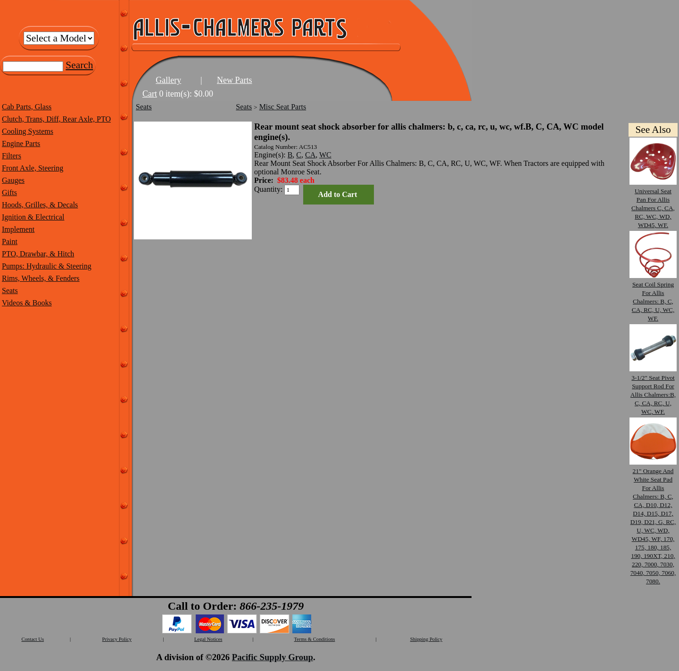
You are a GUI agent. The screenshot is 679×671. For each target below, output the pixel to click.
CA (310, 155)
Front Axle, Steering (32, 168)
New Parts (234, 80)
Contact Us (32, 639)
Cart (149, 93)
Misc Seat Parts (282, 107)
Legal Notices (208, 639)
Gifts (9, 192)
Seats (10, 290)
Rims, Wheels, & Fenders (41, 278)
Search (79, 65)
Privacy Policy (117, 639)
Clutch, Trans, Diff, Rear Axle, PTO (56, 119)
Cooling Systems (27, 131)
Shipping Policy (426, 639)
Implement (18, 229)
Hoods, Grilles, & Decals (40, 205)
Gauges (13, 180)
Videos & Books (27, 303)
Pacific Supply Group (272, 657)
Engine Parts (21, 143)
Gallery (168, 80)
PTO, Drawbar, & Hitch (38, 254)
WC (325, 155)
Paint (9, 241)
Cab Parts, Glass (26, 107)
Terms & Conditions (314, 639)
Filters (11, 156)
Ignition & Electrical (33, 217)
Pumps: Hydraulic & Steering (46, 266)
